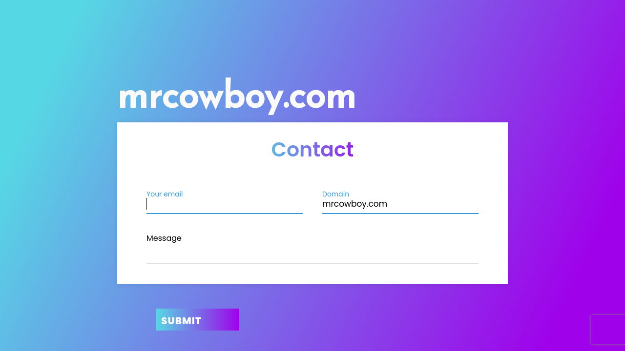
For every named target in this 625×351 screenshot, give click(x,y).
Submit (181, 321)
